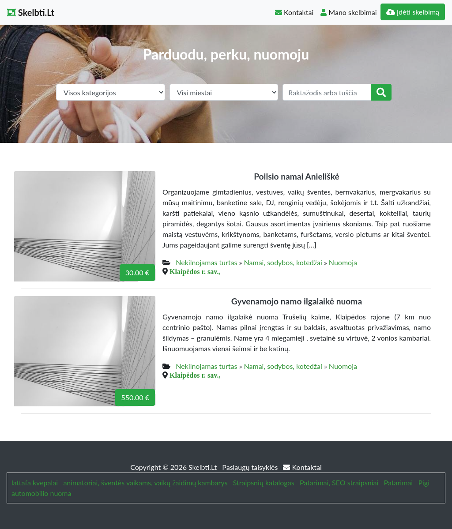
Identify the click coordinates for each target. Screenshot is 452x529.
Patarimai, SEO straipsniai (339, 482)
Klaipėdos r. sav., (195, 271)
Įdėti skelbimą (412, 12)
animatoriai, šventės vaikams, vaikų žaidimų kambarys (145, 482)
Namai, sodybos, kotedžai (283, 262)
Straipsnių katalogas (263, 482)
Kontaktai (294, 12)
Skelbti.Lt (30, 12)
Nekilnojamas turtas (206, 262)
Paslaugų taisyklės (250, 467)
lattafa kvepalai (34, 482)
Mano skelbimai (348, 12)
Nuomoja (343, 262)
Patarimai (398, 482)
